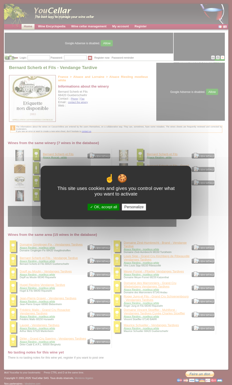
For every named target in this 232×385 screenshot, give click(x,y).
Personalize (134, 207)
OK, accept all (103, 207)
